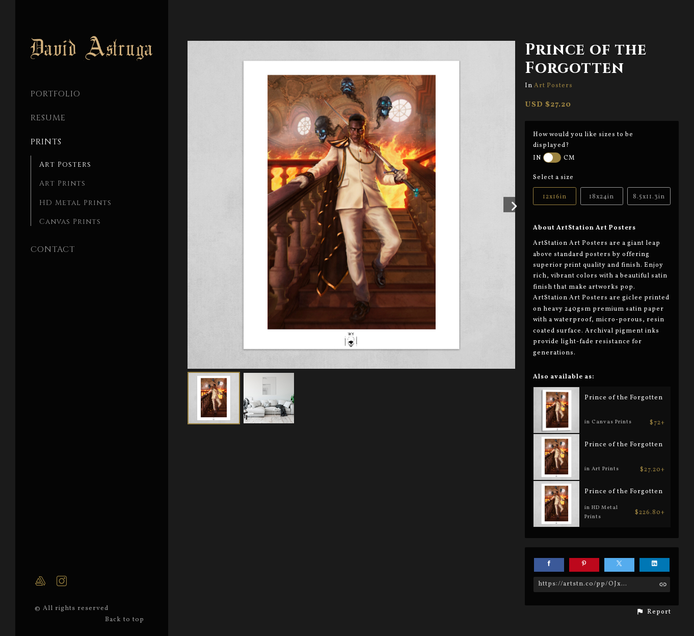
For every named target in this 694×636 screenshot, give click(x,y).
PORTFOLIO (56, 93)
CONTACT (53, 249)
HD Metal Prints (75, 203)
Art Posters (65, 164)
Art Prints (62, 183)
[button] (653, 612)
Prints (46, 141)
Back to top (125, 619)
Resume (48, 117)
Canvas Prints (70, 221)
